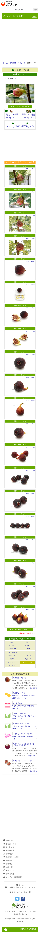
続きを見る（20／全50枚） (21, 629)
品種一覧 (8, 867)
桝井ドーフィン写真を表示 (12, 115)
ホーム (5, 63)
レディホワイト (12, 665)
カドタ (28, 642)
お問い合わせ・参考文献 (20, 892)
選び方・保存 (9, 844)
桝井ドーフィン (20, 166)
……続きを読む (32, 688)
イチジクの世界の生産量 (21, 723)
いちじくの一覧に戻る (13, 126)
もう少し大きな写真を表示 (20, 106)
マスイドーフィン (11, 118)
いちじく (21, 63)
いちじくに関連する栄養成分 (23, 734)
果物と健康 (8, 874)
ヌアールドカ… (12, 652)
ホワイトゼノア (12, 662)
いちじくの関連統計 (20, 713)
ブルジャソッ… (27, 655)
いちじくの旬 (17, 703)
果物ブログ (8, 870)
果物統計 (8, 854)
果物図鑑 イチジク (20, 678)
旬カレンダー (9, 847)
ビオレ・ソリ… (12, 655)
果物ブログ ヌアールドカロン (23, 761)
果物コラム (8, 864)
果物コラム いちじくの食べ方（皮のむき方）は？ (23, 744)
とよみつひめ (12, 649)
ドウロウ (27, 649)
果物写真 (13, 63)
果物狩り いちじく (20, 693)
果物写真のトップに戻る (27, 126)
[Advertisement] (20, 40)
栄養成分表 (8, 850)
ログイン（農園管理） (13, 877)
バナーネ (27, 652)
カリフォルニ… (12, 645)
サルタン (27, 645)
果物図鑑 (8, 840)
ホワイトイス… (27, 659)
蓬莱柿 (12, 659)
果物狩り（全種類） (12, 857)
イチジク (12, 642)
